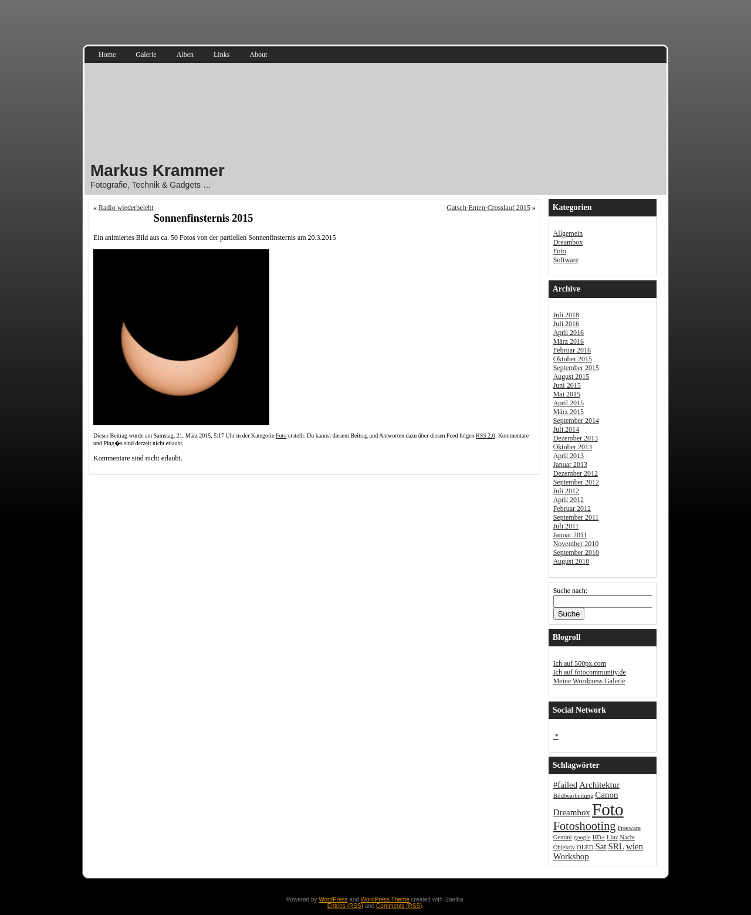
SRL (616, 846)
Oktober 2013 (572, 447)
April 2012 (568, 500)
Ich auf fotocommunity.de (589, 672)
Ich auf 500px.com (579, 663)
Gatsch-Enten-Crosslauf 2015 (488, 208)
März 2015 (568, 412)
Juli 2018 (566, 315)
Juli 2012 (566, 491)
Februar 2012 (572, 508)
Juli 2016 (566, 324)
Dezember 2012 (575, 473)
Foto (281, 435)
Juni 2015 (567, 385)
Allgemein (568, 233)
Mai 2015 (566, 394)
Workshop (571, 856)
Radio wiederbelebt (126, 208)
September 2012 (576, 482)
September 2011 (576, 517)
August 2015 (571, 376)
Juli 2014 (566, 429)
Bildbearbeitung (573, 795)
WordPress (333, 899)
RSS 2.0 (485, 435)
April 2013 (568, 456)
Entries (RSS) (345, 906)
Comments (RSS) (399, 906)
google (582, 837)
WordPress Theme (385, 899)
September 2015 (576, 368)
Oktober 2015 (572, 359)
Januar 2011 (570, 535)
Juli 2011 (566, 526)
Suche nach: (570, 591)
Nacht (627, 837)
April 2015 (568, 403)
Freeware (629, 828)
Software (566, 260)
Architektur (599, 784)
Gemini (562, 837)
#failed (565, 784)
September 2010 (576, 552)
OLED (585, 847)
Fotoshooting (584, 825)
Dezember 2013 (575, 438)
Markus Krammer (157, 170)
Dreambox (568, 242)
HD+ (599, 837)
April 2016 (568, 332)
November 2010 (576, 544)
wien (634, 846)
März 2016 (568, 341)
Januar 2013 (570, 464)
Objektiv (564, 847)
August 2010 (571, 561)
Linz (612, 837)
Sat (600, 846)
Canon (606, 794)
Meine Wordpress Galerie (589, 681)
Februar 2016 (572, 350)
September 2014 (576, 420)
